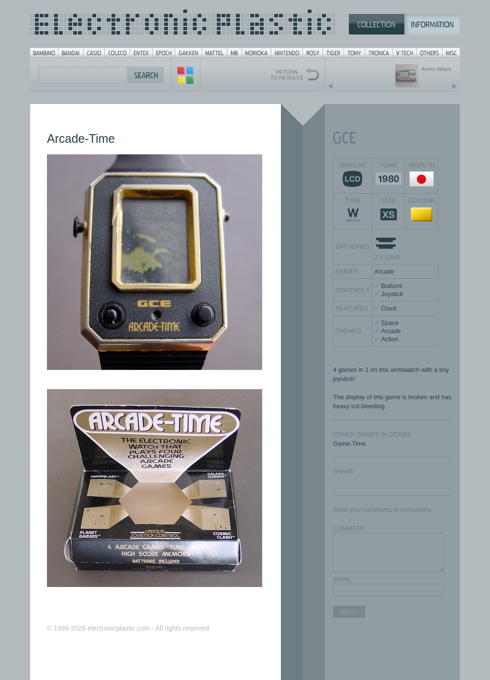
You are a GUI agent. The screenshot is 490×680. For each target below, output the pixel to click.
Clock (389, 308)
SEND (349, 611)
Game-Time (349, 443)
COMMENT (349, 528)
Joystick (392, 294)
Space (390, 322)
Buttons (391, 285)
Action (389, 339)
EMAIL (342, 579)
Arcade (384, 271)
